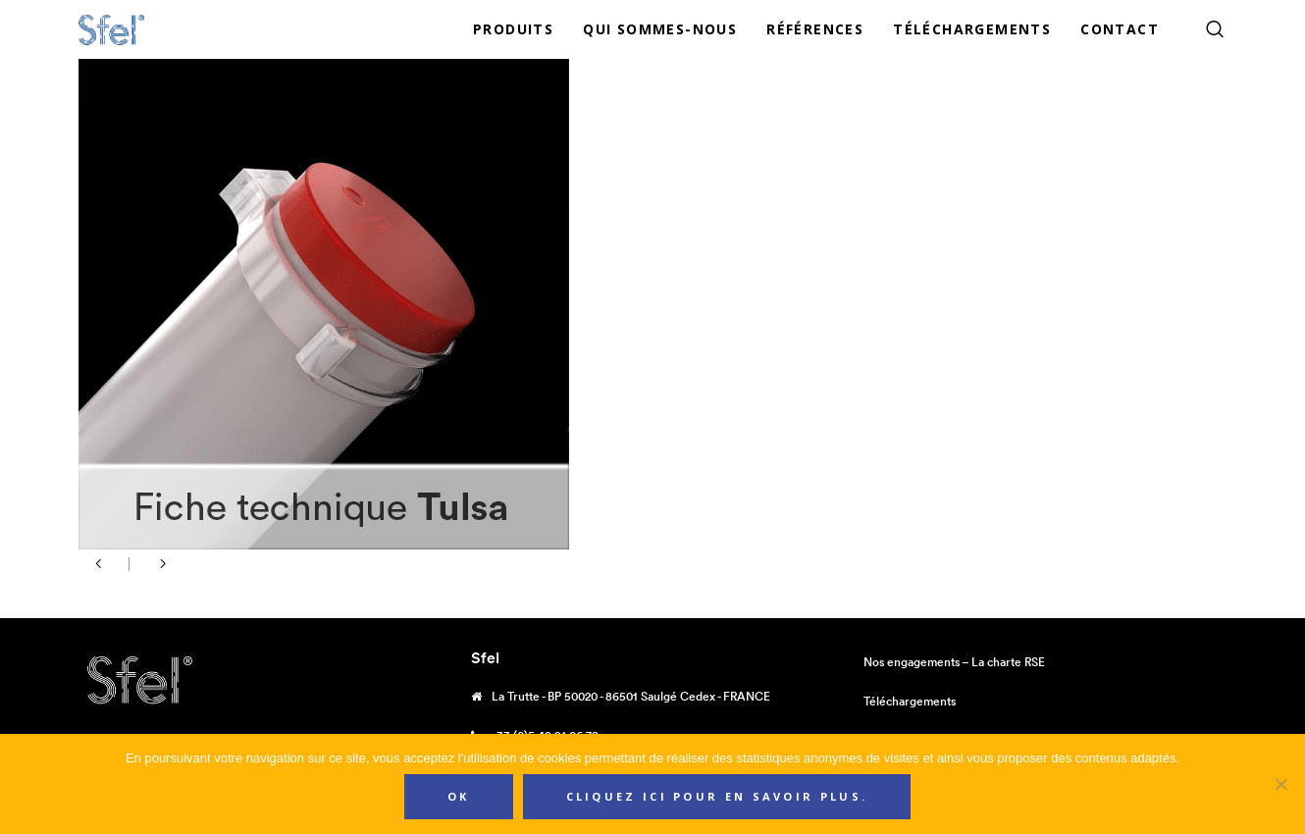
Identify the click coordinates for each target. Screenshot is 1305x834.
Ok (458, 796)
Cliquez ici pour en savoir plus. (717, 796)
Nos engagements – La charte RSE (954, 661)
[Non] (1280, 784)
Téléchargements (909, 701)
